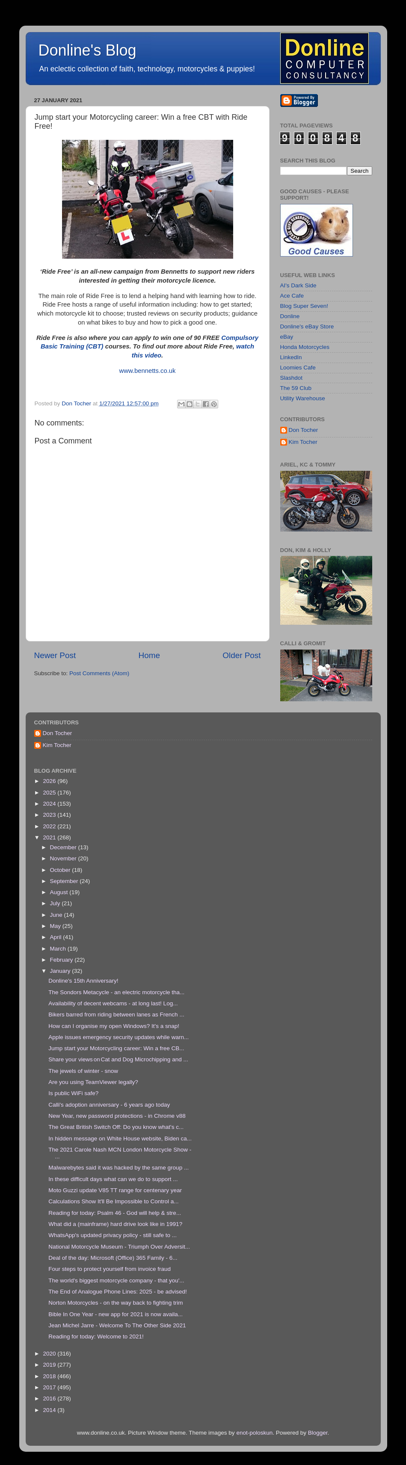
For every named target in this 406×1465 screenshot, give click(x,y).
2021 (50, 837)
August (60, 892)
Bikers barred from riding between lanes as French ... (116, 1014)
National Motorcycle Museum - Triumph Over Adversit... (119, 1246)
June (57, 915)
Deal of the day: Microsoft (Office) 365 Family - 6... (112, 1258)
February (62, 960)
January (61, 971)
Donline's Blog (87, 50)
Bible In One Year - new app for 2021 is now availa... (115, 1314)
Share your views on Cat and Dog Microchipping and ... (118, 1059)
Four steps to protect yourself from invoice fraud (109, 1269)
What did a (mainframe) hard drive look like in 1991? (115, 1224)
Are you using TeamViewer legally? (93, 1082)
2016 (50, 1398)
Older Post (241, 655)
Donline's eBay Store (307, 326)
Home (149, 655)
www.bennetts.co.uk (147, 370)
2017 (50, 1387)
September (65, 881)
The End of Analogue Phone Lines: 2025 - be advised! (117, 1291)
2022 (50, 826)
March (59, 948)
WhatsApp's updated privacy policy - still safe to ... (112, 1235)
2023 (50, 815)
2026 (50, 781)
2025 (50, 792)
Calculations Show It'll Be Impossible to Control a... (113, 1201)
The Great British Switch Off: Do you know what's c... (116, 1127)
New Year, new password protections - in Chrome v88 (116, 1116)
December (64, 847)
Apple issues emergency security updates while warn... (118, 1037)
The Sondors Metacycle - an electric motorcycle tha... (116, 992)
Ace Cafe (292, 295)
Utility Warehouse (302, 398)
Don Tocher (303, 430)
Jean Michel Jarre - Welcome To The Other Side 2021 (117, 1325)
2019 (50, 1365)
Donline (290, 316)
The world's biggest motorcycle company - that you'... (116, 1280)
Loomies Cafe (298, 367)
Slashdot (291, 378)
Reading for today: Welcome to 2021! (96, 1336)
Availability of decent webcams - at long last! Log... (113, 1003)
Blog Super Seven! (304, 306)
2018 (50, 1376)
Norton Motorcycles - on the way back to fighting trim (115, 1303)
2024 (50, 803)
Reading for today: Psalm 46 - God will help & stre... (114, 1213)
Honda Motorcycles (305, 347)
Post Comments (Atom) (99, 673)
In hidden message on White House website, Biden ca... (120, 1138)
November (64, 858)
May (56, 926)
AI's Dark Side (298, 285)
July (56, 903)
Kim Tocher (303, 442)
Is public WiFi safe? (73, 1093)
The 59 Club (296, 388)
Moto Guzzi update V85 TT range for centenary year (115, 1190)
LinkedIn (291, 357)
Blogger (318, 1433)
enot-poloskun (254, 1433)
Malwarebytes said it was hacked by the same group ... (118, 1167)
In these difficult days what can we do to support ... (113, 1179)
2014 (50, 1410)
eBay (286, 337)
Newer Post (55, 655)
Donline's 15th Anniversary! (83, 981)
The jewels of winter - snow (83, 1071)
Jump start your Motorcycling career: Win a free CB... (116, 1048)
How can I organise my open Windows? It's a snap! (113, 1026)
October (61, 870)
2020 (50, 1353)
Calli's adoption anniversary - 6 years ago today (109, 1105)
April (56, 937)
